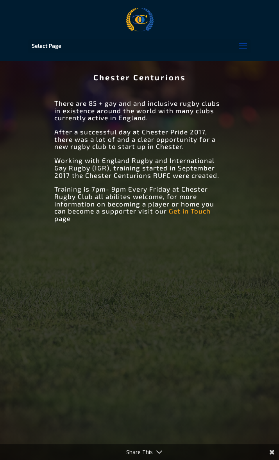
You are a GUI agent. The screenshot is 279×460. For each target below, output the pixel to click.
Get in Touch (190, 211)
